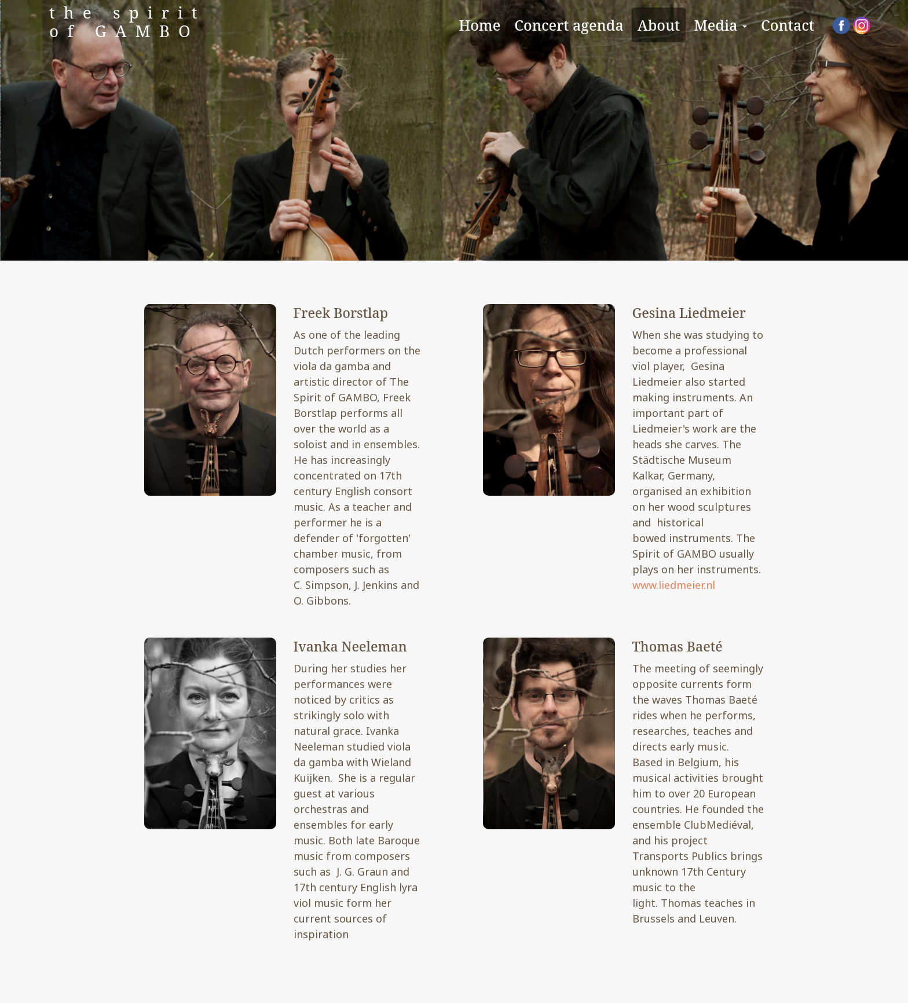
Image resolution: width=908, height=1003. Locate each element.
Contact (787, 25)
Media (720, 25)
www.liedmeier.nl (673, 585)
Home (479, 25)
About (659, 25)
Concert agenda (568, 25)
